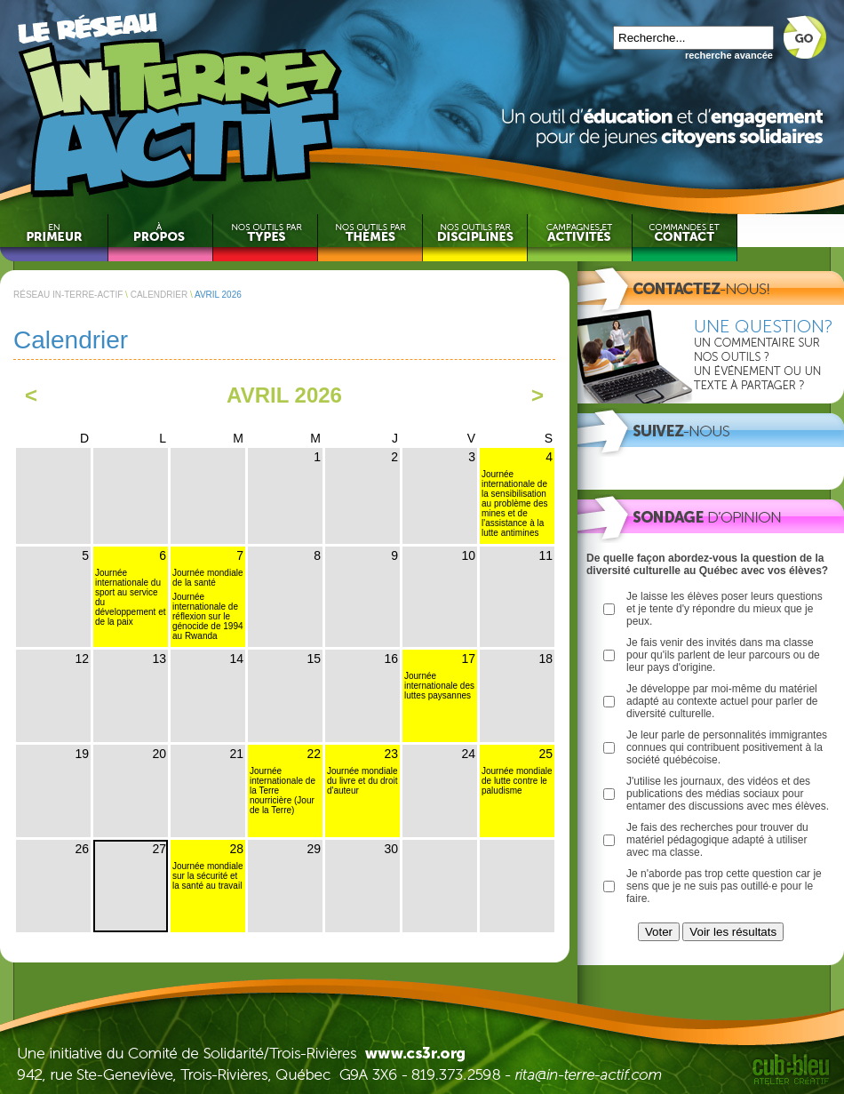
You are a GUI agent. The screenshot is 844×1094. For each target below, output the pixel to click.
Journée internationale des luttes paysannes (439, 685)
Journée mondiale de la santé (207, 577)
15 (314, 658)
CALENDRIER (159, 294)
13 (159, 658)
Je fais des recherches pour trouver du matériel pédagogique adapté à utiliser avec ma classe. (717, 839)
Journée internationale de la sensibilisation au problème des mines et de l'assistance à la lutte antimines (515, 503)
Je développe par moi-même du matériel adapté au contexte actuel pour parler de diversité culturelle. (721, 701)
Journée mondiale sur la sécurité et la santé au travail (207, 875)
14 (236, 658)
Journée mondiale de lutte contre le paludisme (517, 780)
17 (468, 658)
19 (82, 754)
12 (82, 658)
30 (391, 849)
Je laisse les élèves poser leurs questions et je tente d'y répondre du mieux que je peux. (724, 608)
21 (236, 754)
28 (236, 849)
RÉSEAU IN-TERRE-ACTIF (68, 294)
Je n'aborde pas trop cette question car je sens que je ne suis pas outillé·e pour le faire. (724, 886)
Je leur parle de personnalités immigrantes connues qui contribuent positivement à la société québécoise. (726, 747)
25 (545, 754)
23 (391, 754)
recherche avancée (729, 55)
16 (391, 658)
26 (82, 849)
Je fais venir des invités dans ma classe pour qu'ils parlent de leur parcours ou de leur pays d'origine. (723, 655)
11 (545, 555)
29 (314, 849)
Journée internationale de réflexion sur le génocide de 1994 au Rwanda (207, 616)
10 (468, 555)
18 (545, 658)
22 (314, 754)
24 (468, 754)
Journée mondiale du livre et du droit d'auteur (362, 780)
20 (159, 754)
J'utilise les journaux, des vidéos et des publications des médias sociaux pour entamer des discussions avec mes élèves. (727, 793)
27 (159, 849)
